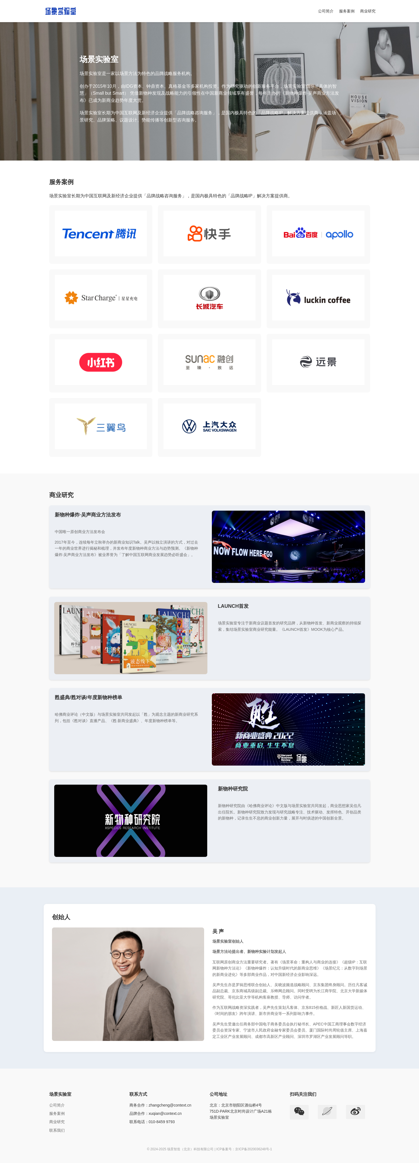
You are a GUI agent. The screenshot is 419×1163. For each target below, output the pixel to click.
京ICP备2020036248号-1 (253, 1149)
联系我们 (57, 1130)
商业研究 (368, 11)
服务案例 (347, 11)
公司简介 (326, 11)
